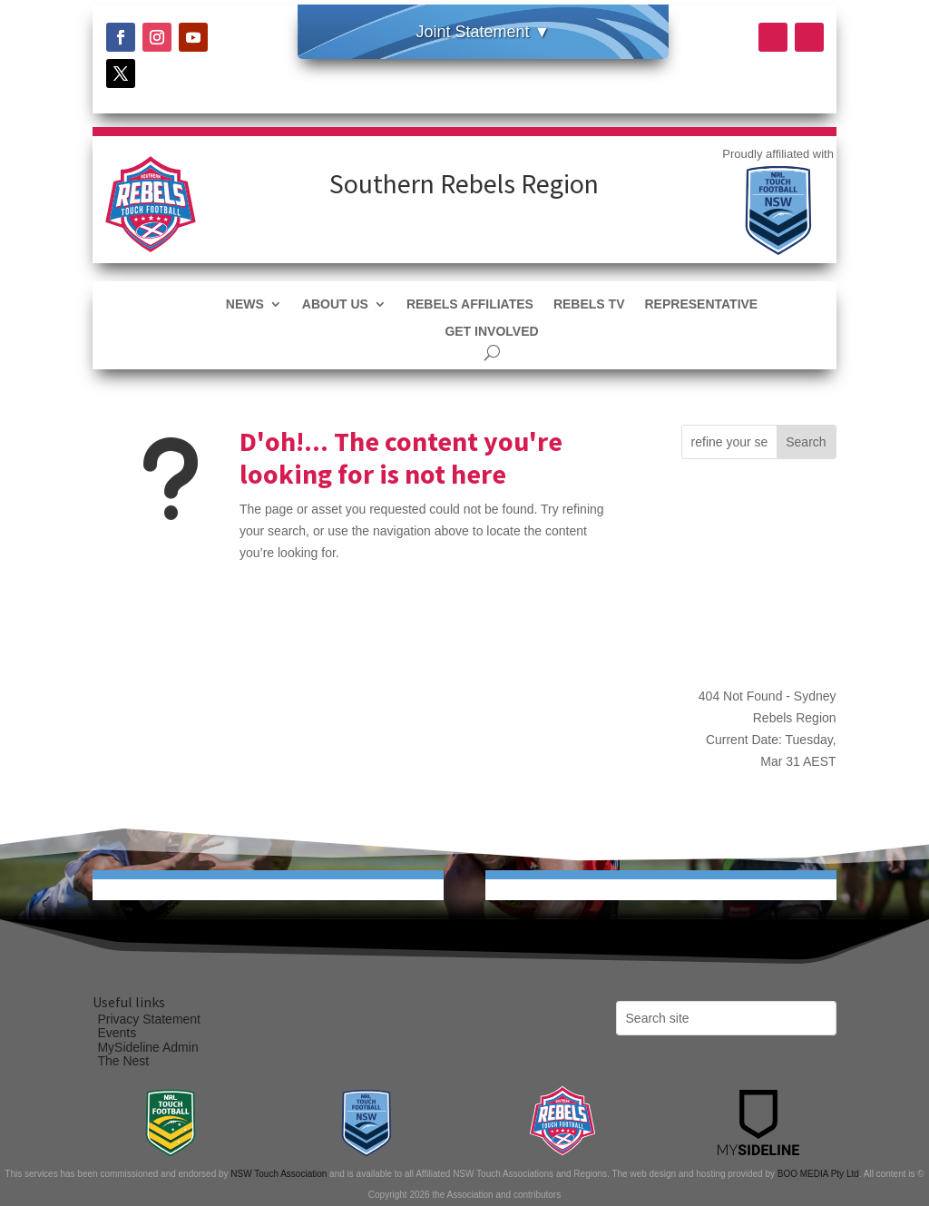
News (245, 304)
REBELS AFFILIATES (469, 304)
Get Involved (491, 331)
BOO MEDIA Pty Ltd (818, 1174)
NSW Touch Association (278, 1174)
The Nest (123, 1061)
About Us (335, 304)
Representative (701, 304)
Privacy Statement (148, 1019)
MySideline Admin (147, 1047)
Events (116, 1032)
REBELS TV (589, 304)
